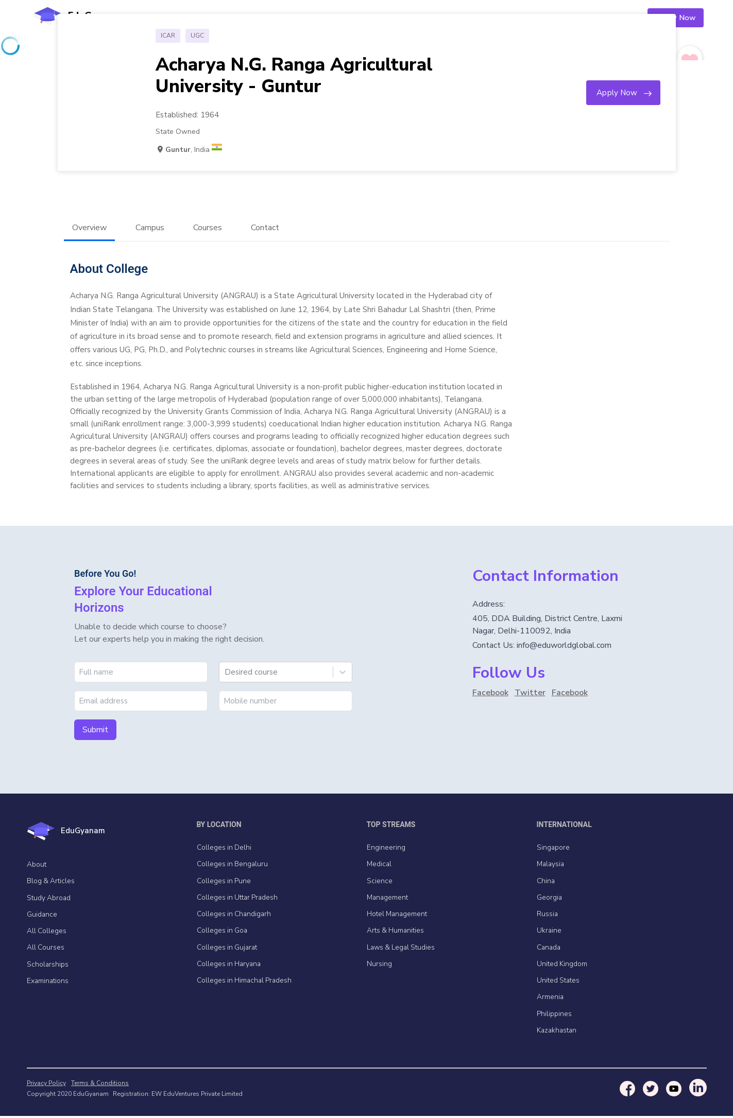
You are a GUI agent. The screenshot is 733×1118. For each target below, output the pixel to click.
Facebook (490, 693)
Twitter (530, 693)
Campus (149, 228)
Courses (207, 228)
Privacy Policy (46, 1085)
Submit (95, 730)
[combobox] (226, 672)
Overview (89, 228)
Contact (265, 228)
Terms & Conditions (99, 1085)
